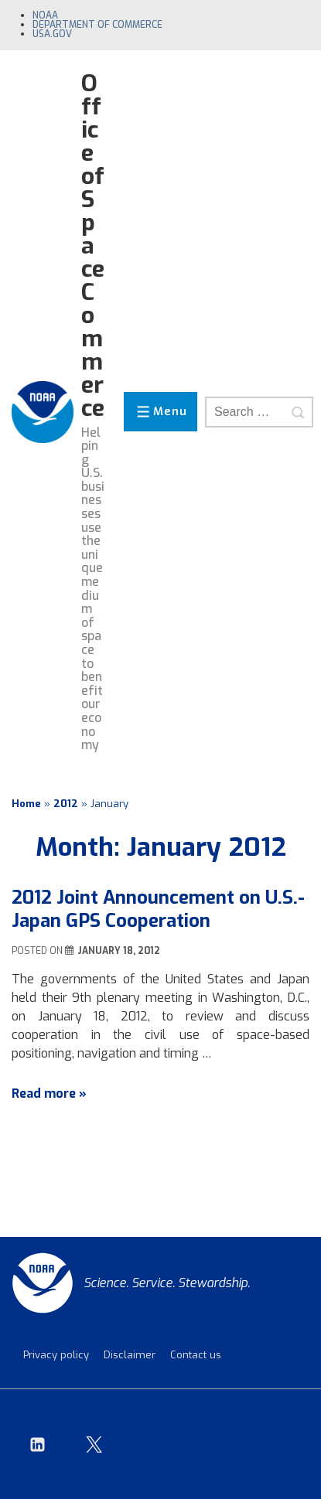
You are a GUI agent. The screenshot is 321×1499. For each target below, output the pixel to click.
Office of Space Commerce (92, 246)
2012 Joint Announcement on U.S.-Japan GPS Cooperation (158, 909)
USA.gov (52, 34)
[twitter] (94, 1444)
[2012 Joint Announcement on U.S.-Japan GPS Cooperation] (118, 951)
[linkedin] (38, 1444)
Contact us (195, 1354)
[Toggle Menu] (160, 411)
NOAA (45, 15)
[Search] (298, 412)
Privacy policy (56, 1354)
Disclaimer (129, 1354)
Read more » (49, 1093)
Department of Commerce (97, 25)
